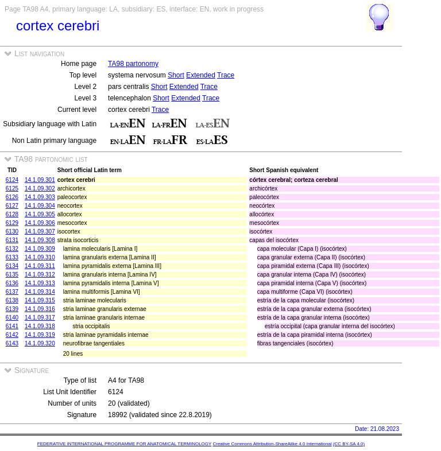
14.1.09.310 (40, 257)
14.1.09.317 (40, 317)
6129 (12, 223)
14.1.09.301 (40, 180)
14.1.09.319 (40, 335)
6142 (12, 335)
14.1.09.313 (40, 283)
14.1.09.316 (40, 309)
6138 (12, 300)
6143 (12, 343)
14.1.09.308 (40, 240)
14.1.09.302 (40, 188)
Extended (200, 75)
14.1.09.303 (40, 197)
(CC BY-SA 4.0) (349, 443)
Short (176, 75)
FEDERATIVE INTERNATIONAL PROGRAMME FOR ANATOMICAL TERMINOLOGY (124, 443)
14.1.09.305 (40, 214)
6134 (12, 266)
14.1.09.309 (40, 249)
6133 (12, 257)
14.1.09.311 (40, 266)
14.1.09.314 (40, 292)
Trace (225, 75)
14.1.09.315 (40, 300)
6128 (12, 214)
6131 (12, 240)
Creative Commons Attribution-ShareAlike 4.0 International (271, 443)
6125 (12, 188)
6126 (12, 197)
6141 (12, 326)
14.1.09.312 (40, 274)
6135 (12, 274)
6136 (12, 283)
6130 (12, 231)
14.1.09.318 (40, 326)
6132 (12, 249)
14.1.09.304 (40, 206)
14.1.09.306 (40, 223)
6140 (12, 317)
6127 (12, 206)
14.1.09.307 (40, 231)
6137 (12, 292)
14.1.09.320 (40, 343)
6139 (12, 309)
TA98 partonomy (133, 64)
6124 (12, 180)
